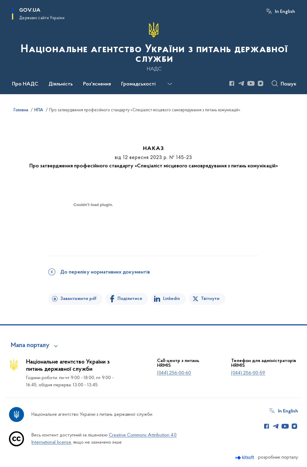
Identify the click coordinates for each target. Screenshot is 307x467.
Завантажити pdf (78, 298)
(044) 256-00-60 (174, 373)
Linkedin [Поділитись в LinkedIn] (171, 298)
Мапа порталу (30, 345)
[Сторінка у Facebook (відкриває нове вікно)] (231, 83)
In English (285, 11)
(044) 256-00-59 (248, 373)
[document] (93, 226)
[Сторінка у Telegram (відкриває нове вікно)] (241, 83)
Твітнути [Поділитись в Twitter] (210, 298)
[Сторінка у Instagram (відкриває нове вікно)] (260, 83)
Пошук (289, 84)
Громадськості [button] (138, 84)
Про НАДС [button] (25, 84)
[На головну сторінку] (153, 46)
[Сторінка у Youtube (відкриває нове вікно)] (251, 83)
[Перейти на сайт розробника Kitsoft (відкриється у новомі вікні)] (245, 457)
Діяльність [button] (61, 84)
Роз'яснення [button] (97, 84)
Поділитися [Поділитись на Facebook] (130, 298)
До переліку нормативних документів (105, 272)
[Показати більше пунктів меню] (169, 83)
